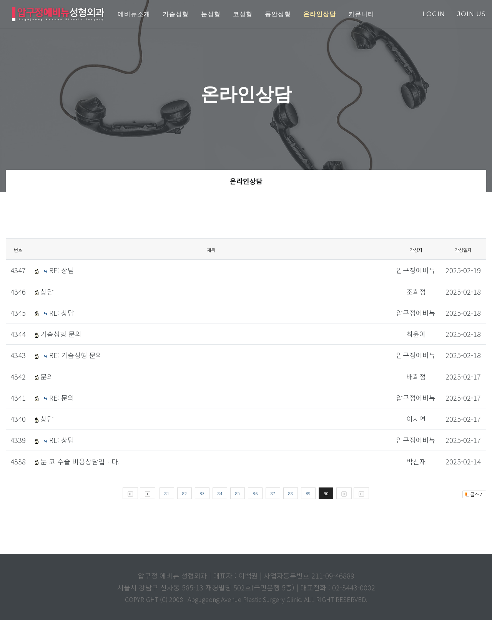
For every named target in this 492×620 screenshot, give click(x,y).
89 (308, 493)
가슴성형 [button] (176, 14)
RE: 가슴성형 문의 (75, 355)
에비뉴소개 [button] (134, 14)
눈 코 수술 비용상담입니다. (80, 461)
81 (167, 493)
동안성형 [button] (278, 14)
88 (290, 493)
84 (220, 493)
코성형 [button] (243, 14)
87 (273, 493)
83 (202, 493)
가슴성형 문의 (60, 334)
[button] (319, 14)
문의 (46, 376)
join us (471, 14)
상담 (46, 292)
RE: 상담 (61, 270)
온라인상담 (246, 181)
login (433, 14)
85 (237, 493)
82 (184, 493)
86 (255, 493)
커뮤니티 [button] (361, 14)
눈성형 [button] (211, 14)
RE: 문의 (61, 398)
